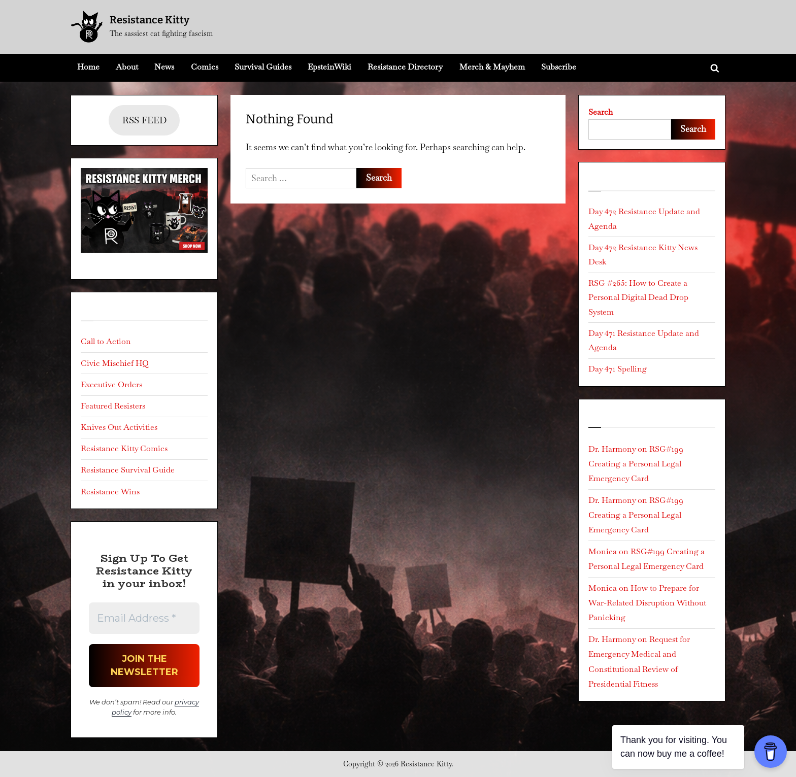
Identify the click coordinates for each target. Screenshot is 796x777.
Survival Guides (263, 66)
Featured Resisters (113, 405)
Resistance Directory (405, 66)
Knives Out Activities (119, 427)
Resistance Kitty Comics (124, 448)
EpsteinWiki (329, 66)
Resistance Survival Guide (128, 469)
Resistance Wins (110, 491)
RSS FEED (144, 120)
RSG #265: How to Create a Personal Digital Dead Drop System (638, 297)
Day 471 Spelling (617, 368)
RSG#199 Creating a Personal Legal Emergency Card (635, 464)
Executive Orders (111, 384)
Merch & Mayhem (492, 66)
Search (600, 112)
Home (88, 66)
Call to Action (106, 341)
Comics (204, 66)
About (127, 66)
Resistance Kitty (149, 20)
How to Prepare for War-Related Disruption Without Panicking (647, 603)
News (164, 66)
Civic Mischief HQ (115, 363)
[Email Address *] (144, 618)
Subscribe (558, 66)
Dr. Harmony (612, 449)
